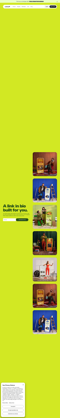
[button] (14, 7)
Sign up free (53, 6)
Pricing (31, 6)
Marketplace (24, 6)
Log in (47, 6)
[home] (7, 6)
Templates (18, 6)
